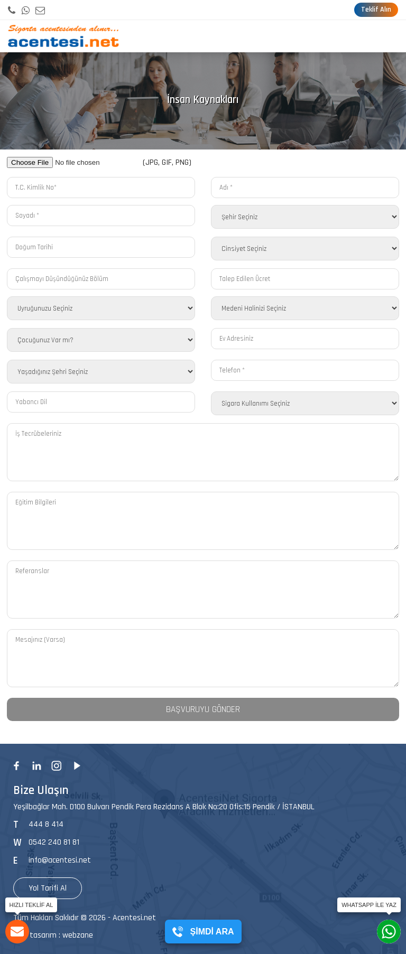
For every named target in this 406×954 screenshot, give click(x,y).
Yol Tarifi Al (48, 888)
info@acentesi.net (60, 860)
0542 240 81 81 (54, 842)
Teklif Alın (376, 9)
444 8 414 (46, 824)
